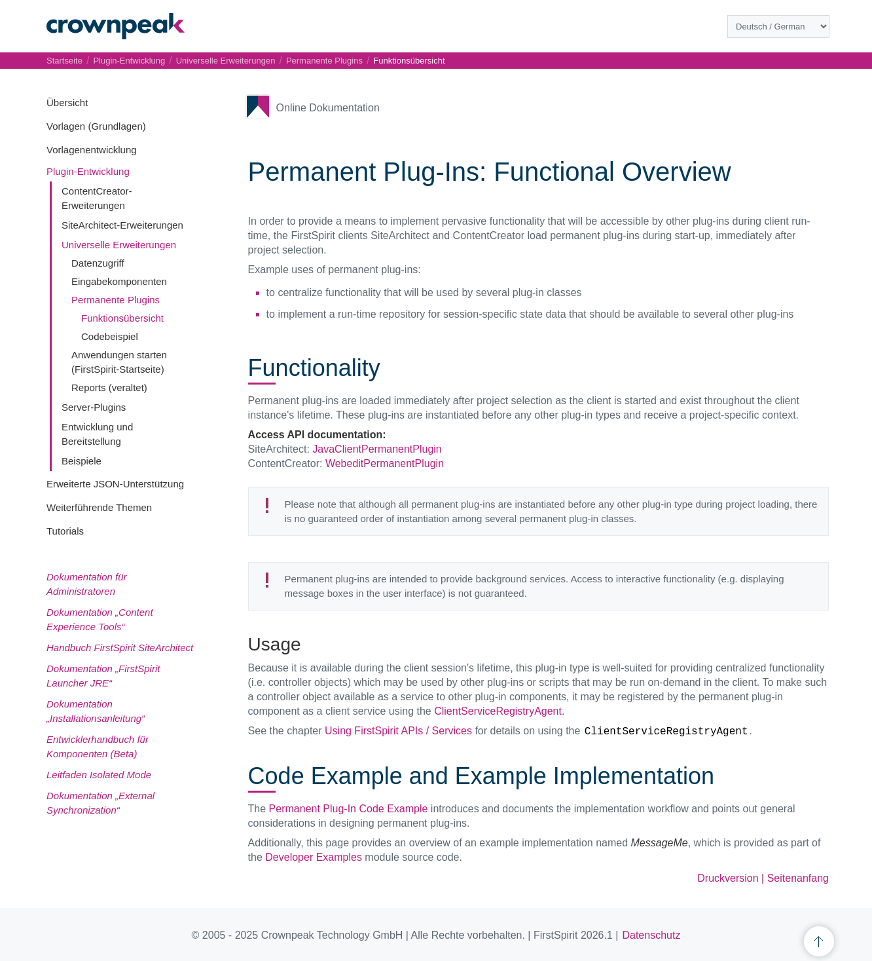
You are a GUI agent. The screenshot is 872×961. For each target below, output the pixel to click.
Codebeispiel (109, 336)
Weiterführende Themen (99, 507)
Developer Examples (313, 857)
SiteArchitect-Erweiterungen (122, 225)
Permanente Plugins (115, 299)
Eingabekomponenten (119, 281)
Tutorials (65, 531)
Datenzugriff (97, 263)
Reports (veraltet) (109, 387)
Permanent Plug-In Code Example (348, 808)
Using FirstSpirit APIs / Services (398, 730)
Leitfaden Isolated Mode (98, 774)
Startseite (64, 61)
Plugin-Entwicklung (88, 171)
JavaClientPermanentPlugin (376, 449)
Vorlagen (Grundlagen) (96, 126)
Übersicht (67, 102)
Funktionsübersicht (122, 318)
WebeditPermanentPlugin (384, 463)
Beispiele (81, 460)
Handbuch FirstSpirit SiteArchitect (119, 647)
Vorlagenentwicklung (91, 149)
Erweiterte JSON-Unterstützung (115, 483)
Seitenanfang (798, 878)
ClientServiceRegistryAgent (498, 711)
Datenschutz (651, 935)
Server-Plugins (94, 407)
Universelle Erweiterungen (119, 244)
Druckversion (727, 878)
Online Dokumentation (328, 107)
